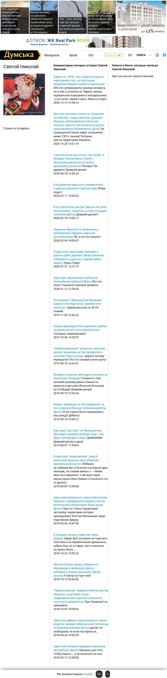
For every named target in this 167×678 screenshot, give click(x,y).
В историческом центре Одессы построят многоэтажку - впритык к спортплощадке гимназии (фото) (80, 210)
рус (130, 55)
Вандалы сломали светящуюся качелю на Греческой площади (80, 376)
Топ (90, 55)
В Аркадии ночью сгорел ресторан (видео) (75, 536)
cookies (88, 674)
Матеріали (51, 55)
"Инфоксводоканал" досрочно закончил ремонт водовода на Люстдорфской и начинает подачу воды (79, 352)
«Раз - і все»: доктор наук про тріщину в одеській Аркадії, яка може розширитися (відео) (72, 25)
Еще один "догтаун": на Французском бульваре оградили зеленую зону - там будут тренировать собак (78, 434)
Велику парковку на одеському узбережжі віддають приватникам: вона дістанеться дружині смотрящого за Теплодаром (41, 22)
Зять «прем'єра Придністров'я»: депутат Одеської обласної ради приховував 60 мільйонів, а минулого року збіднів (11, 20)
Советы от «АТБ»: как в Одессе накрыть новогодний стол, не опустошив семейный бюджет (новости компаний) (78, 80)
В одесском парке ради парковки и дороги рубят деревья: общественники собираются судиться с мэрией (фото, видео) (78, 257)
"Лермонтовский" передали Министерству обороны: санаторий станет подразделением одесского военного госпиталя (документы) (80, 596)
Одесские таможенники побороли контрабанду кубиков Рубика (75, 279)
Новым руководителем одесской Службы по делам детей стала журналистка (80, 328)
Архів (73, 55)
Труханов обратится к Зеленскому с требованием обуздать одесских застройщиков (76, 233)
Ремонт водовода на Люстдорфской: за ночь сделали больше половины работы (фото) (79, 408)
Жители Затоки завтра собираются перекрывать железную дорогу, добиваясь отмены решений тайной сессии (76, 570)
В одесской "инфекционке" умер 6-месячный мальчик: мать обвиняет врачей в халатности (76, 460)
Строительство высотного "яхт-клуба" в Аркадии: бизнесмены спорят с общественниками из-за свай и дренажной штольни (78, 160)
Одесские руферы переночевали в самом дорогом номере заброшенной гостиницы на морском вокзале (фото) (80, 624)
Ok (99, 674)
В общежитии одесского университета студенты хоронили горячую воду (78, 186)
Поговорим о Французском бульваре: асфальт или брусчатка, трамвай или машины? (77, 303)
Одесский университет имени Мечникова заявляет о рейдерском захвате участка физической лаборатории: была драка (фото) (80, 503)
